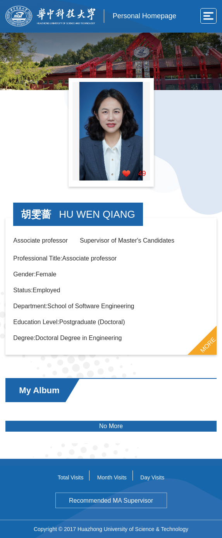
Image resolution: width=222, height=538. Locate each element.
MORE (208, 345)
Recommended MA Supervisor (111, 500)
